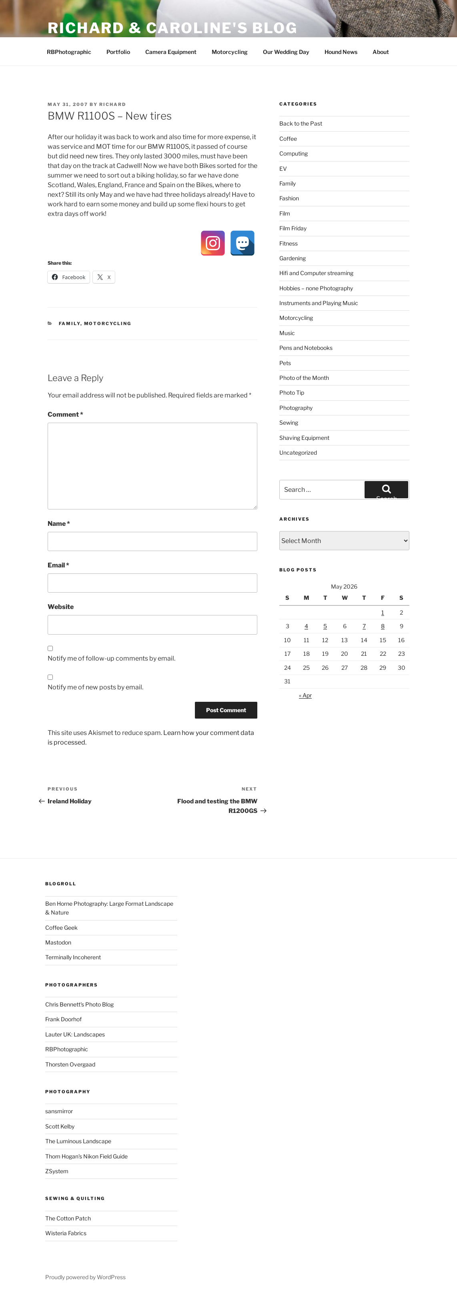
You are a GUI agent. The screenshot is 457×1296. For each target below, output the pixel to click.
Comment (65, 414)
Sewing (288, 422)
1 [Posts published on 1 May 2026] (382, 612)
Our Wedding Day (286, 51)
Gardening (292, 258)
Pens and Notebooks (306, 347)
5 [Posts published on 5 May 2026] (325, 626)
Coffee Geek (61, 927)
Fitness (288, 243)
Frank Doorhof (63, 1019)
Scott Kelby (59, 1126)
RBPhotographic (69, 51)
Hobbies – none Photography (316, 288)
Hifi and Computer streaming (316, 273)
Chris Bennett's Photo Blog (79, 1004)
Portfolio (118, 51)
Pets (285, 362)
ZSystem (56, 1171)
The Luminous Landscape (78, 1141)
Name (59, 523)
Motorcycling (230, 51)
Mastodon (58, 942)
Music (287, 332)
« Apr (305, 695)
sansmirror (59, 1111)
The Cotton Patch (68, 1218)
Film (284, 213)
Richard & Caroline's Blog (173, 28)
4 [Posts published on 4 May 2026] (306, 626)
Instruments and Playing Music (318, 303)
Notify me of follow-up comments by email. (111, 658)
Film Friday (293, 228)
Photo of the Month (304, 377)
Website (61, 607)
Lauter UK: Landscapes (75, 1034)
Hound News (341, 51)
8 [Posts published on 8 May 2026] (383, 626)
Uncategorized (298, 452)
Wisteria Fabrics (65, 1233)
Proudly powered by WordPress (85, 1277)
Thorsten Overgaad (70, 1064)
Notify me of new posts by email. (95, 687)
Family (69, 323)
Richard (112, 104)
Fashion (289, 198)
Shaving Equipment (304, 437)
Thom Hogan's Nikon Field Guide (86, 1156)
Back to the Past (300, 123)
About (381, 51)
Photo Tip (291, 392)
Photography (296, 407)
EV (283, 168)
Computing (293, 153)
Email (58, 565)
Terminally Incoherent (73, 957)
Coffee (288, 138)
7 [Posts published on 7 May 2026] (364, 626)
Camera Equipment (170, 51)
